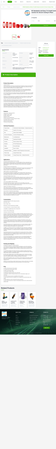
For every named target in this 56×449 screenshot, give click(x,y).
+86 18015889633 (45, 49)
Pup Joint (30, 320)
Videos (16, 1)
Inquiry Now (46, 55)
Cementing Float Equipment (33, 315)
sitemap (17, 324)
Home (4, 1)
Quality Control (36, 1)
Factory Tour (28, 1)
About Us (21, 1)
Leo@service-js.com (46, 47)
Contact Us (44, 1)
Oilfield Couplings (32, 322)
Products (9, 1)
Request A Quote (52, 1)
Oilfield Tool (31, 324)
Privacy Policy (18, 322)
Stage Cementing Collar (33, 317)
